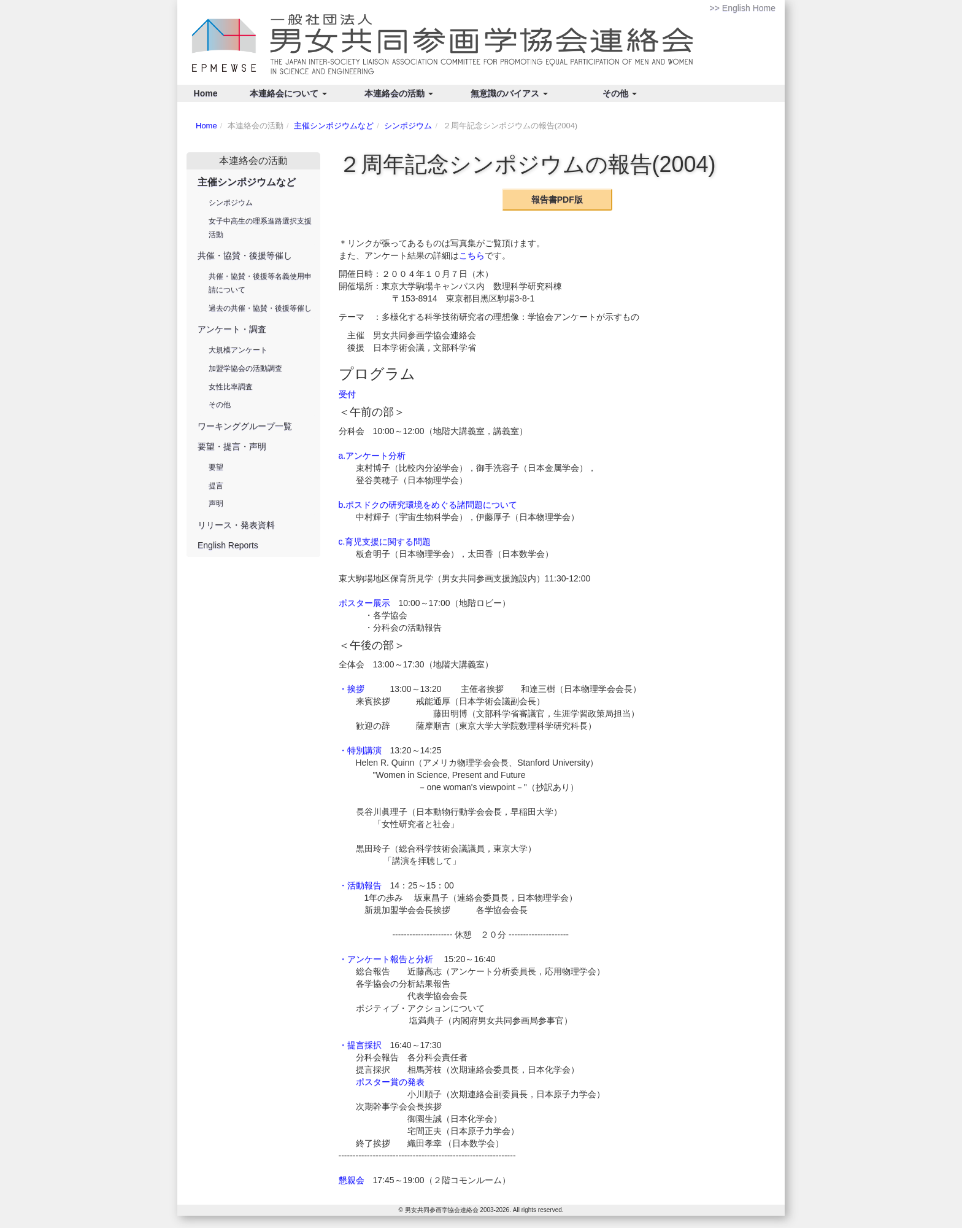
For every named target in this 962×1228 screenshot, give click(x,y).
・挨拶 (351, 689)
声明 (216, 503)
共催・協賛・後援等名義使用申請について (260, 283)
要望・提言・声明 (232, 446)
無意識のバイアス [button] (509, 93)
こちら (472, 255)
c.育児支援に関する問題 (385, 541)
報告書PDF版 (557, 199)
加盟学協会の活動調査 (245, 368)
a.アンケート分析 (372, 455)
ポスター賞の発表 (390, 1082)
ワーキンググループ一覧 (245, 426)
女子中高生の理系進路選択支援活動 (260, 228)
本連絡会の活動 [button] (398, 93)
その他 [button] (619, 93)
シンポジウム (408, 125)
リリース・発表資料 (236, 525)
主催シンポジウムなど (334, 125)
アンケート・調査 (232, 329)
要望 (216, 467)
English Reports (228, 545)
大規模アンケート (238, 350)
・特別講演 (360, 750)
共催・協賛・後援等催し (245, 255)
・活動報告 (360, 885)
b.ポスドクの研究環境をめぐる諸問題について (428, 505)
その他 (220, 404)
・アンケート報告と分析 (386, 959)
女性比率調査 (231, 387)
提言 (216, 485)
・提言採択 (360, 1045)
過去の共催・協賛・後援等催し (260, 308)
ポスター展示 (364, 603)
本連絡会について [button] (288, 93)
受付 (347, 394)
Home (206, 93)
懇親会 (351, 1180)
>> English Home (742, 8)
